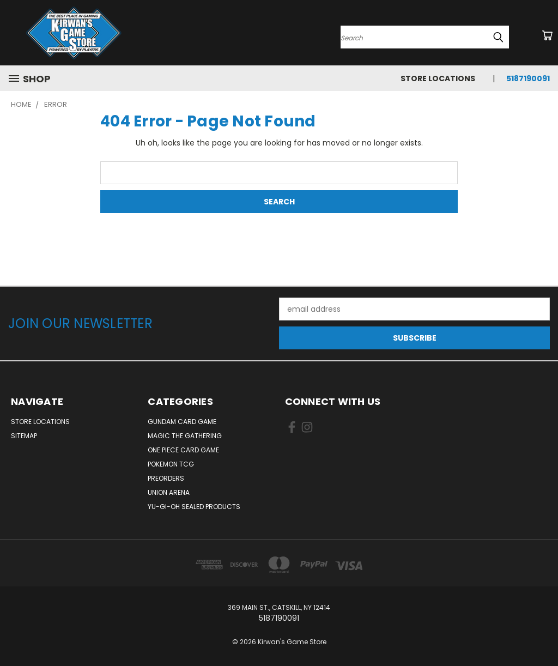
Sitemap (24, 435)
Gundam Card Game (182, 421)
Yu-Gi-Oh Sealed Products (194, 506)
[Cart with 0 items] (547, 35)
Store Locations (438, 78)
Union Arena (169, 492)
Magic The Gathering (185, 435)
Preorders (166, 478)
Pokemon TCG (171, 464)
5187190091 (528, 78)
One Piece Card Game (183, 450)
